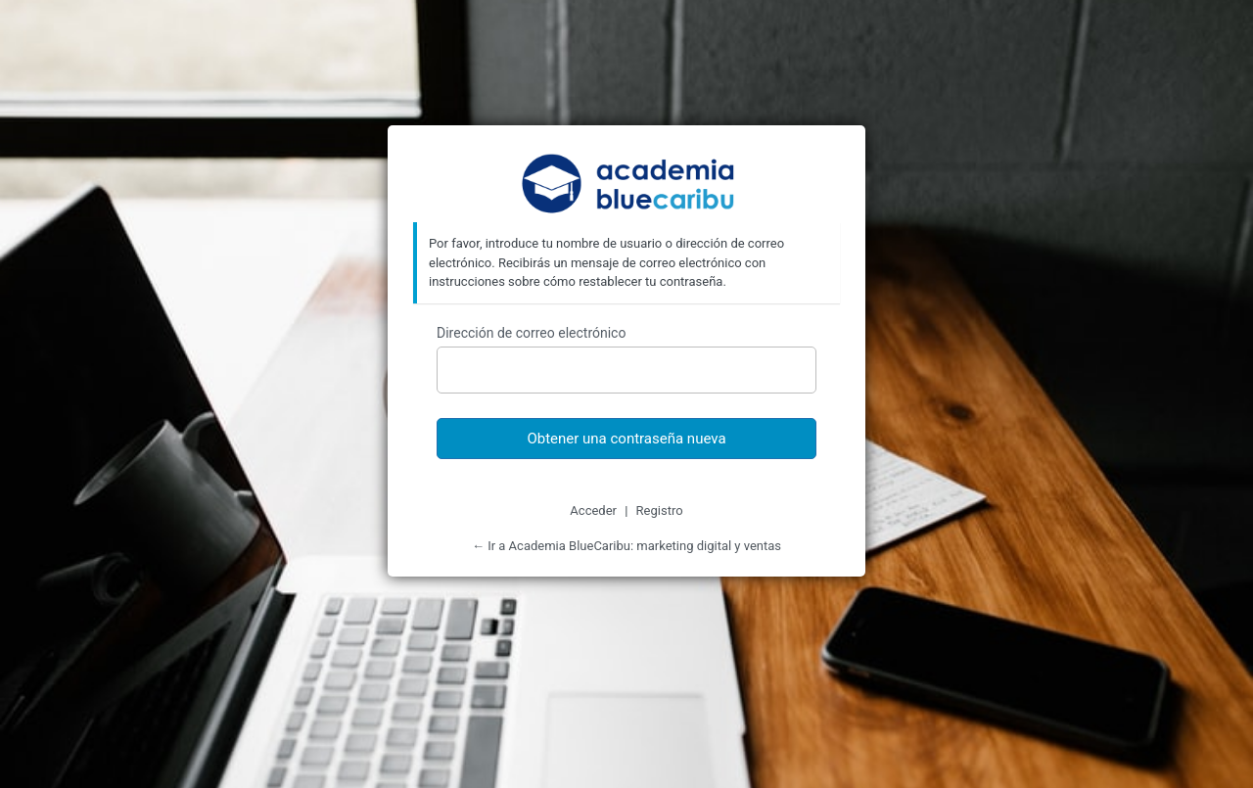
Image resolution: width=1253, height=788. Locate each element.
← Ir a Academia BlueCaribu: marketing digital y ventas (626, 545)
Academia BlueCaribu (627, 185)
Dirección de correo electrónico (531, 333)
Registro (659, 510)
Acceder (593, 510)
